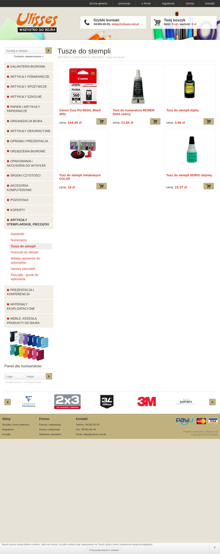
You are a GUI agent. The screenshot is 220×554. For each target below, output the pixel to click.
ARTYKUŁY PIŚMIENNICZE (29, 76)
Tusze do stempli (23, 246)
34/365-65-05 (102, 24)
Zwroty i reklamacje (49, 429)
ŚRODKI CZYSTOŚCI (25, 175)
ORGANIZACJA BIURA (26, 121)
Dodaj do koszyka (101, 121)
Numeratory (19, 240)
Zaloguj (49, 376)
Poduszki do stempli (24, 252)
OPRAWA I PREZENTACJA (29, 141)
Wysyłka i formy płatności (15, 424)
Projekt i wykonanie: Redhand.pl (200, 431)
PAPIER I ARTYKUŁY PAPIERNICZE (23, 109)
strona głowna (98, 3)
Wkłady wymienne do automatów (25, 261)
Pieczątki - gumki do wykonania (24, 277)
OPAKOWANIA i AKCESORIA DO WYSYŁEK (26, 163)
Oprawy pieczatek (23, 269)
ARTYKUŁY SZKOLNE (26, 96)
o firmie (146, 3)
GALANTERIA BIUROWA (27, 66)
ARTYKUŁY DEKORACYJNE (30, 131)
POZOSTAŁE (19, 200)
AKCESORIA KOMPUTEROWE (19, 188)
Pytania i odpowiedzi (50, 424)
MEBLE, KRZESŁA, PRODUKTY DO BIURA (23, 321)
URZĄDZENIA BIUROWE (27, 151)
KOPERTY (17, 210)
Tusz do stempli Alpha (182, 110)
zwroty (190, 3)
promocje (124, 3)
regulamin (168, 3)
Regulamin (8, 429)
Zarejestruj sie (13, 382)
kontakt (209, 3)
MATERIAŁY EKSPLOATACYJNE (21, 306)
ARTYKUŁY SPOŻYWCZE (28, 86)
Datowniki (17, 234)
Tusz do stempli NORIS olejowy (189, 175)
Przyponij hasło (32, 382)
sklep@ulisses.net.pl (125, 24)
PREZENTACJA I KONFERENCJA (20, 292)
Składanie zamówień (50, 434)
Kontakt (6, 434)
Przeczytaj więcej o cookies (104, 550)
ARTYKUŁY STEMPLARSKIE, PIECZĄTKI (28, 222)
